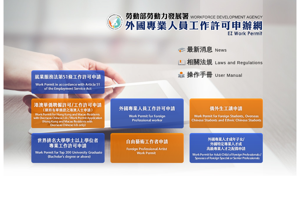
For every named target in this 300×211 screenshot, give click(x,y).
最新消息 (200, 49)
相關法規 (200, 62)
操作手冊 (200, 74)
